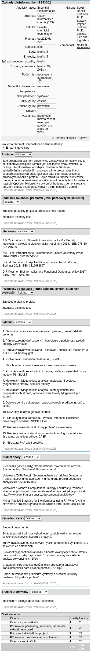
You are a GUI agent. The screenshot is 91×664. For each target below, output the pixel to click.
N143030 (82, 45)
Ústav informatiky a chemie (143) (45, 19)
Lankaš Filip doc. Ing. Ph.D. (83, 37)
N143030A (83, 48)
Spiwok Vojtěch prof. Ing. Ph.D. (82, 25)
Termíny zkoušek (65, 138)
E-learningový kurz (17, 147)
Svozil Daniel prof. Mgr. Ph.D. (83, 12)
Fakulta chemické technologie (44, 30)
